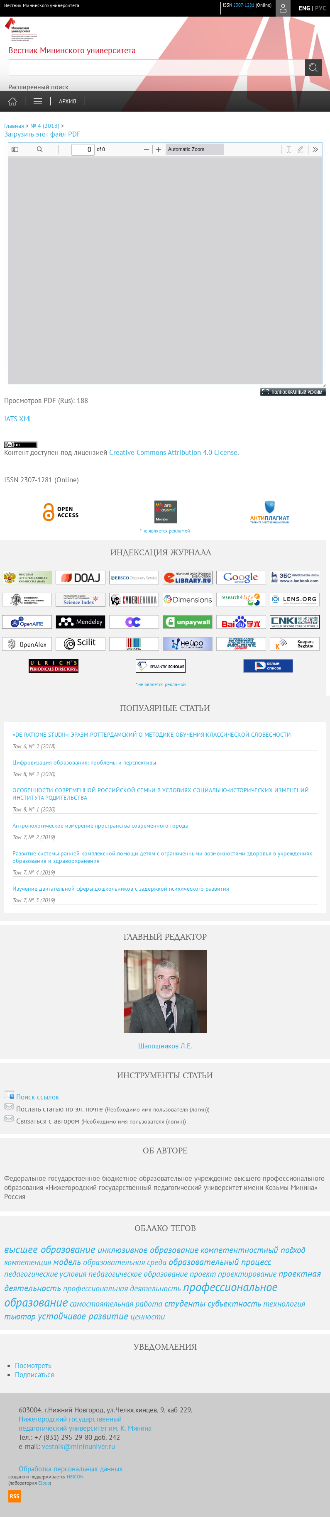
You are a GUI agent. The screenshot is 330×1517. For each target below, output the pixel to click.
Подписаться (34, 1374)
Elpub (44, 1483)
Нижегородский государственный (70, 1419)
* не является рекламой (165, 531)
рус (320, 8)
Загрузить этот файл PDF (42, 134)
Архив (67, 101)
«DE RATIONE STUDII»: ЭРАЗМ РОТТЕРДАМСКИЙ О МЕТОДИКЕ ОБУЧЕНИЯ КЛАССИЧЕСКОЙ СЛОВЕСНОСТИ (151, 734)
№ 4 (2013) (44, 125)
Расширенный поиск (38, 87)
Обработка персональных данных (71, 1468)
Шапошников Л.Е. (165, 1045)
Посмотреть (33, 1365)
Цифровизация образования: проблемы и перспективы (84, 762)
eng (304, 8)
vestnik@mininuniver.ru (78, 1446)
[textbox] (165, 67)
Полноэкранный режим (284, 392)
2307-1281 (243, 5)
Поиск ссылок (37, 1097)
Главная (14, 125)
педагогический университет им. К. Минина (85, 1428)
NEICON (75, 1476)
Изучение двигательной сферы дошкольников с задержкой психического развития (120, 888)
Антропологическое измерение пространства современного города (100, 825)
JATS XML (18, 418)
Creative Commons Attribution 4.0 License (173, 452)
